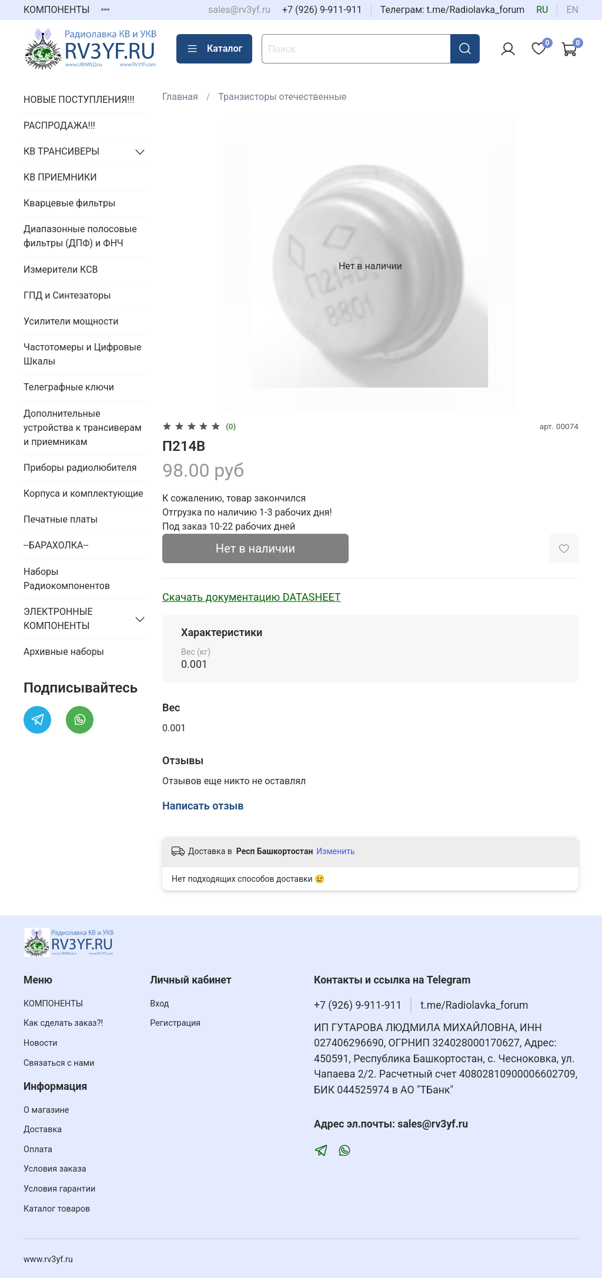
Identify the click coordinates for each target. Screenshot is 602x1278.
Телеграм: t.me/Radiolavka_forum (452, 9)
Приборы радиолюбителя (80, 467)
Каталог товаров (57, 1209)
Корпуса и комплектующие (83, 493)
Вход (159, 1004)
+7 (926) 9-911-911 (322, 9)
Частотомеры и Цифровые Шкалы (82, 354)
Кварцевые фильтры (69, 203)
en (572, 9)
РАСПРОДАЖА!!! (59, 125)
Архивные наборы (64, 651)
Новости (41, 1043)
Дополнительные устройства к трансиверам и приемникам (83, 427)
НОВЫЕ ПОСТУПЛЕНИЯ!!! (79, 99)
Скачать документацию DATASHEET (251, 597)
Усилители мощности (71, 321)
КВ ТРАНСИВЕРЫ (61, 151)
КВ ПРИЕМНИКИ (60, 177)
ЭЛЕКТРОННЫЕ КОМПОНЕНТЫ (58, 618)
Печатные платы (61, 519)
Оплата (38, 1150)
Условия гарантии (59, 1189)
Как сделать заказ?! (63, 1023)
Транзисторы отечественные (282, 96)
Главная (180, 96)
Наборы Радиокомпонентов (67, 578)
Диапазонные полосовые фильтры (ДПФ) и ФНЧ (80, 236)
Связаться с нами (59, 1063)
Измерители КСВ (61, 269)
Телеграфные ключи (69, 387)
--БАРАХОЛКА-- (56, 545)
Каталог (214, 49)
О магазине (46, 1110)
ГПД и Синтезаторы (67, 295)
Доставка (43, 1130)
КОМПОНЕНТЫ (57, 9)
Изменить (335, 851)
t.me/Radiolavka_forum (474, 1005)
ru (542, 9)
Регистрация (175, 1023)
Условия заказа (55, 1169)
